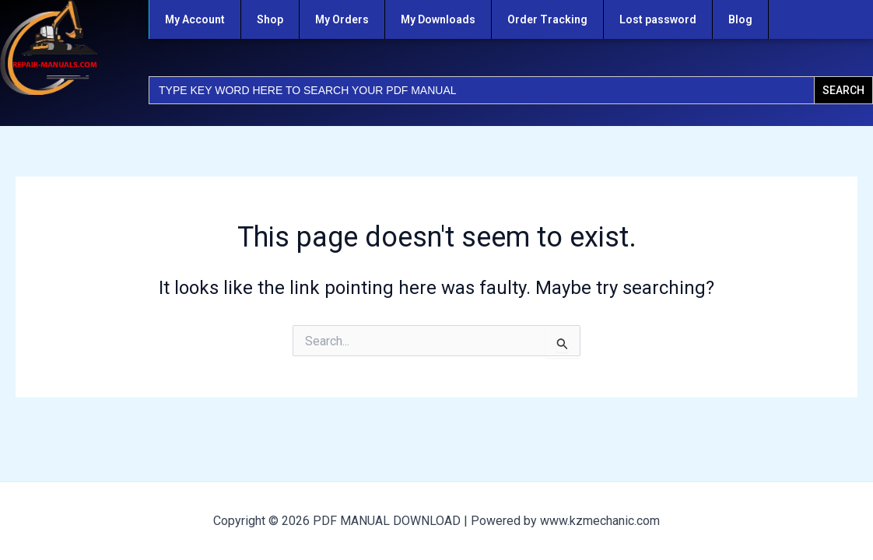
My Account (195, 19)
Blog (740, 19)
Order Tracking (547, 19)
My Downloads (438, 19)
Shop (270, 19)
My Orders (342, 19)
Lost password (657, 19)
